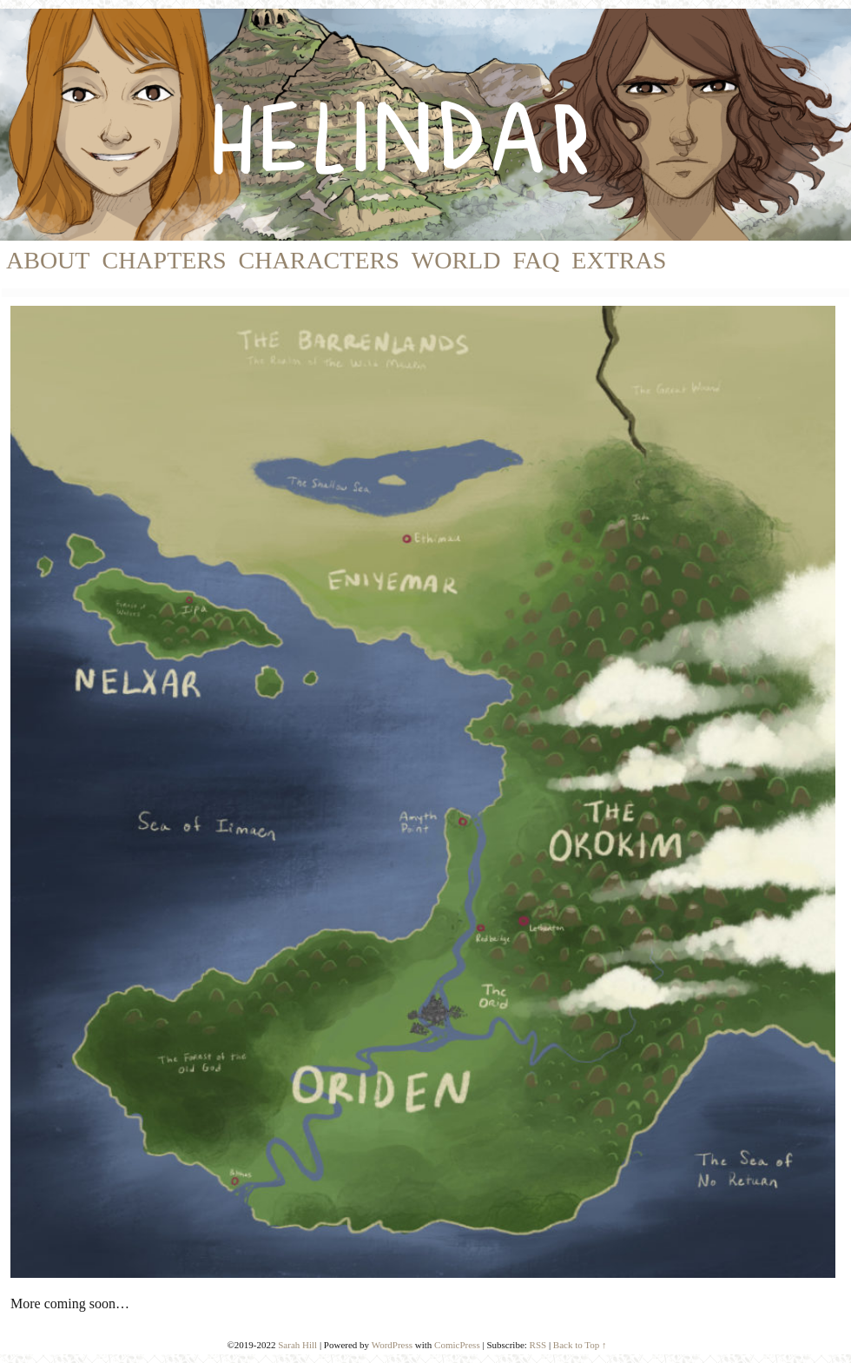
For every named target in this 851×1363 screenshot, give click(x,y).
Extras (618, 260)
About (47, 260)
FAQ (535, 260)
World (456, 260)
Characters (319, 260)
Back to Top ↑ (580, 1345)
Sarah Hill (297, 1345)
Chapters (164, 260)
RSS (538, 1345)
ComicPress (457, 1345)
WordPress (392, 1345)
